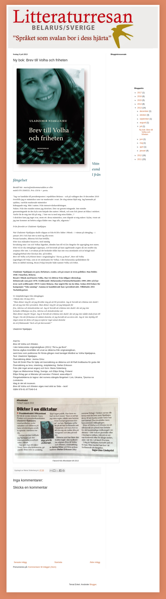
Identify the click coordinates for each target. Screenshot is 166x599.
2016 (139, 96)
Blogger (93, 584)
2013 (139, 108)
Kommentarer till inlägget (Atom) (42, 567)
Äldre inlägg (95, 562)
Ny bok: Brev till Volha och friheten (146, 132)
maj (141, 143)
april (142, 147)
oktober (143, 115)
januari (143, 151)
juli (141, 126)
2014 (139, 104)
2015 (139, 100)
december (144, 111)
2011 (139, 159)
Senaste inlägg (20, 562)
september (144, 119)
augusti (143, 122)
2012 (139, 155)
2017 (139, 92)
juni (141, 139)
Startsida (58, 562)
